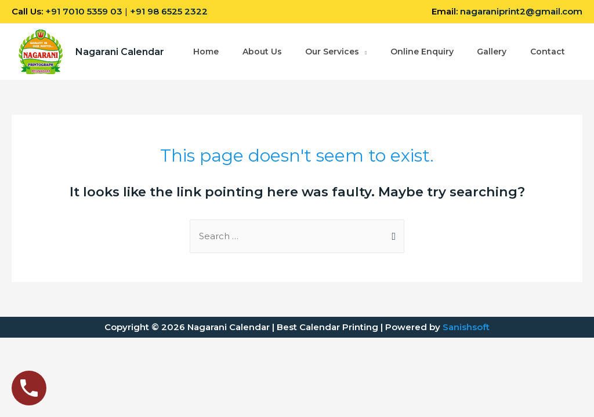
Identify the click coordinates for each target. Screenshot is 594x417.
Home (206, 45)
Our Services (333, 45)
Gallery (493, 45)
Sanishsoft (466, 326)
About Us (262, 45)
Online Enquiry (422, 45)
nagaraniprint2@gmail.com (521, 11)
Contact (210, 59)
